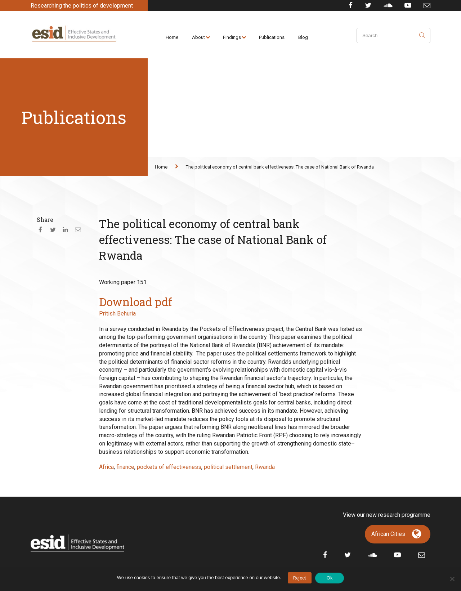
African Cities (388, 533)
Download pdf (135, 302)
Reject (299, 578)
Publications (272, 37)
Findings (232, 37)
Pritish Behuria (117, 313)
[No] (452, 578)
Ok (330, 578)
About (198, 37)
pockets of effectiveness (169, 467)
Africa (106, 467)
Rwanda (265, 467)
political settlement (228, 467)
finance (125, 467)
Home (172, 37)
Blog (303, 37)
